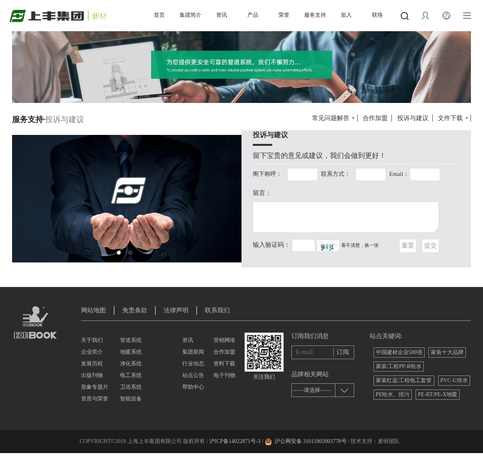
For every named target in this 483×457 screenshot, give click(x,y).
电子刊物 (224, 375)
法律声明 (176, 310)
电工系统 (131, 375)
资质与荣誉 (94, 399)
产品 (252, 15)
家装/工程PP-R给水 (398, 366)
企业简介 (92, 352)
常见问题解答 (330, 118)
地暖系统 (131, 352)
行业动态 (193, 364)
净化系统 (131, 364)
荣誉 (284, 15)
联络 (377, 15)
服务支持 (315, 15)
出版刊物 (92, 375)
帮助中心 (193, 387)
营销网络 (224, 340)
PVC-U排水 (454, 380)
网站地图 (93, 310)
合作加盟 (375, 118)
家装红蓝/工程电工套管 (404, 380)
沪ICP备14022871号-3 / (236, 441)
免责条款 (134, 310)
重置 (408, 245)
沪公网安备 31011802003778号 (311, 441)
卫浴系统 (131, 387)
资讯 (221, 15)
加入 (346, 15)
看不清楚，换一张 (360, 245)
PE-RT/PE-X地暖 (437, 394)
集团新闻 (193, 352)
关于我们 (92, 340)
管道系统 (131, 340)
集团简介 (190, 15)
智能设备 (131, 399)
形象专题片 (94, 387)
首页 (159, 15)
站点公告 (193, 375)
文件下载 (450, 118)
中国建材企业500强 (399, 352)
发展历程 (92, 364)
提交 (430, 245)
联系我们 (217, 310)
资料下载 (224, 364)
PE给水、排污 (392, 394)
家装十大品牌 (447, 352)
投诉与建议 (412, 118)
